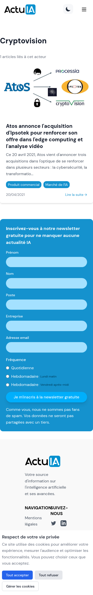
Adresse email (17, 337)
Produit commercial (23, 184)
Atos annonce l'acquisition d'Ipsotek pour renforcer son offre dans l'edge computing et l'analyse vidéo (44, 136)
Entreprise (14, 316)
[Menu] (84, 9)
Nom (10, 273)
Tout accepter (17, 575)
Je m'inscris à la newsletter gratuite (46, 397)
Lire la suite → (76, 194)
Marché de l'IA (56, 184)
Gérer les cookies (20, 586)
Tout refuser (49, 575)
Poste (10, 295)
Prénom (12, 252)
